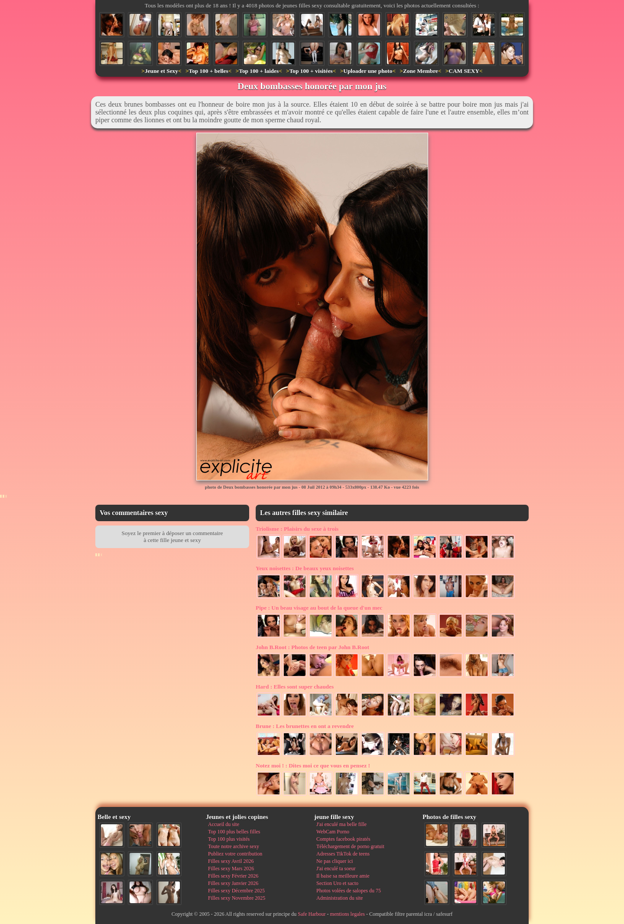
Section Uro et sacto (337, 883)
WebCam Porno (332, 832)
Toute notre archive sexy (233, 846)
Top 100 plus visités (229, 839)
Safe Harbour (311, 914)
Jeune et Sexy (161, 71)
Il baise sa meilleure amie (343, 876)
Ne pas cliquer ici (334, 861)
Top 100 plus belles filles (234, 832)
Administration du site (339, 898)
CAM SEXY (463, 71)
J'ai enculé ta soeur (335, 868)
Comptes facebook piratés (343, 839)
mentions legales (347, 914)
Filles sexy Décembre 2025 (236, 891)
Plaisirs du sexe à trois (297, 529)
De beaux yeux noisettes (305, 568)
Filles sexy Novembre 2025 (236, 898)
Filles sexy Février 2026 (233, 876)
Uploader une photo (367, 71)
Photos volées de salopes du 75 (348, 891)
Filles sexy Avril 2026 (231, 861)
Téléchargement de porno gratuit (350, 846)
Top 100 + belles (208, 71)
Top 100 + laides (259, 71)
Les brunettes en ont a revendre (305, 726)
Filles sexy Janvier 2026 (233, 883)
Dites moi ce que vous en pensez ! (313, 765)
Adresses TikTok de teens (343, 854)
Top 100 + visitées (311, 71)
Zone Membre (420, 71)
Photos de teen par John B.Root (312, 647)
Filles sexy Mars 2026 (231, 868)
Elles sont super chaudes (295, 686)
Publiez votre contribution (235, 854)
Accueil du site (223, 824)
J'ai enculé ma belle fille (341, 824)
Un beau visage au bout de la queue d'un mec (319, 607)
